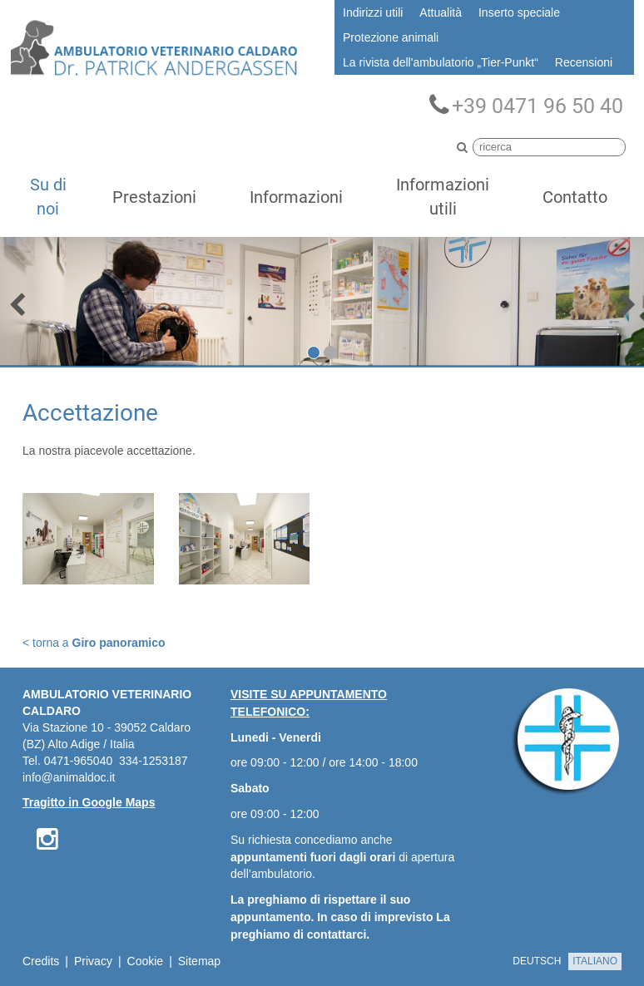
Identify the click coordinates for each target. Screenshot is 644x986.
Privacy (93, 961)
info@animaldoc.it (69, 777)
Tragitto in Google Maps (88, 802)
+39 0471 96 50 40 (526, 105)
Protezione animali (390, 37)
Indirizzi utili (373, 12)
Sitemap (199, 961)
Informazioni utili (442, 197)
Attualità (440, 12)
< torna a (94, 642)
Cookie (145, 961)
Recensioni (583, 62)
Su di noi (48, 197)
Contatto (574, 197)
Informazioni (296, 197)
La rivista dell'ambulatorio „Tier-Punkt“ (440, 62)
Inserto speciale (519, 12)
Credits (40, 961)
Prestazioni (154, 197)
